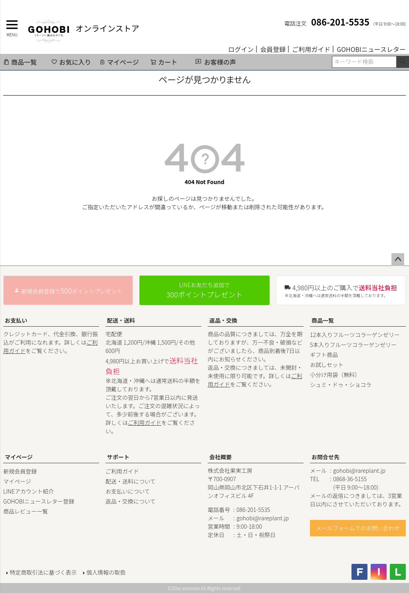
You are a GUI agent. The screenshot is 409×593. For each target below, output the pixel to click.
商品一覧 (20, 62)
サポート (118, 457)
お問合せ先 (326, 457)
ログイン (241, 49)
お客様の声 (220, 62)
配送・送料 (121, 320)
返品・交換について (130, 501)
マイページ (119, 62)
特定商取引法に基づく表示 (43, 572)
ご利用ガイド (311, 49)
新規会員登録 (20, 471)
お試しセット (326, 365)
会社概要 (220, 457)
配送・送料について (130, 481)
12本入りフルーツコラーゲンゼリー (355, 335)
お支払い (16, 320)
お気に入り (71, 62)
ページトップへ (397, 259)
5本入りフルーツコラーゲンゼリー (353, 345)
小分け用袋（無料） (335, 375)
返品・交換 (223, 320)
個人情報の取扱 (105, 572)
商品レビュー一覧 (25, 511)
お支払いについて (127, 491)
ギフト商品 (324, 355)
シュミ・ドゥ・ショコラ (340, 385)
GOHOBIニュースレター (371, 49)
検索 (402, 61)
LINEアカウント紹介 (28, 491)
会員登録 (273, 49)
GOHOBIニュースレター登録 (38, 501)
